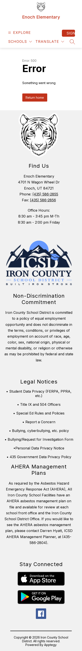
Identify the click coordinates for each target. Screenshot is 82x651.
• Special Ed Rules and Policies (39, 413)
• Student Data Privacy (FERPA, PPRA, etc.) (39, 393)
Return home (35, 97)
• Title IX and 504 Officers (39, 404)
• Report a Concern (38, 422)
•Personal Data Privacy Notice (38, 448)
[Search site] (72, 41)
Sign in (70, 33)
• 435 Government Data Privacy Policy (39, 457)
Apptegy (50, 645)
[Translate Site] (49, 41)
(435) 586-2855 (45, 194)
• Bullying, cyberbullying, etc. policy (39, 430)
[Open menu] (19, 32)
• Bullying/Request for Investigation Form (39, 439)
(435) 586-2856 (43, 200)
